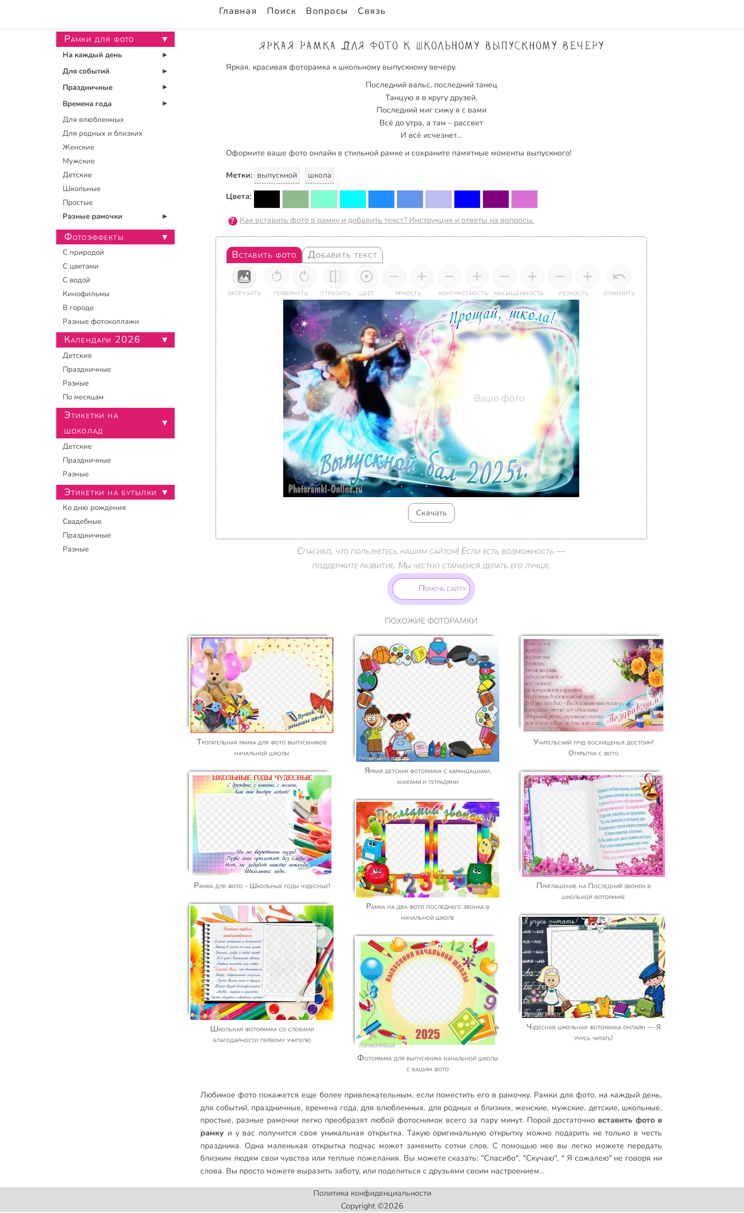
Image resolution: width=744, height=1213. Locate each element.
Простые (78, 202)
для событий (223, 1107)
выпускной (277, 175)
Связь (372, 11)
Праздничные (87, 87)
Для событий (86, 71)
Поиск (281, 11)
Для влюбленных (93, 119)
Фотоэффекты (94, 237)
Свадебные (82, 521)
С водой (76, 280)
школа (320, 175)
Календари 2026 (102, 339)
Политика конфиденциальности (372, 1193)
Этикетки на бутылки (110, 492)
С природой (83, 252)
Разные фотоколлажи (101, 321)
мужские (568, 1107)
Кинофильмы (86, 294)
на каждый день (629, 1095)
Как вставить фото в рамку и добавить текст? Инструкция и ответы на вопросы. (387, 220)
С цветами (81, 266)
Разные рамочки (92, 216)
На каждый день (92, 55)
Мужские (79, 161)
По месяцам (83, 397)
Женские (78, 147)
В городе (78, 308)
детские (603, 1107)
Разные (76, 383)
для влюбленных (392, 1107)
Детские (77, 175)
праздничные (276, 1107)
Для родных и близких (103, 133)
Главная (238, 11)
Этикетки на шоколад (91, 423)
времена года (331, 1107)
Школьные (82, 189)
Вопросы (327, 11)
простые (215, 1120)
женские (531, 1107)
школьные (641, 1107)
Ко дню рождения (94, 507)
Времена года (87, 104)
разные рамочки (267, 1120)
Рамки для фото (564, 1095)
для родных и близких (469, 1107)
